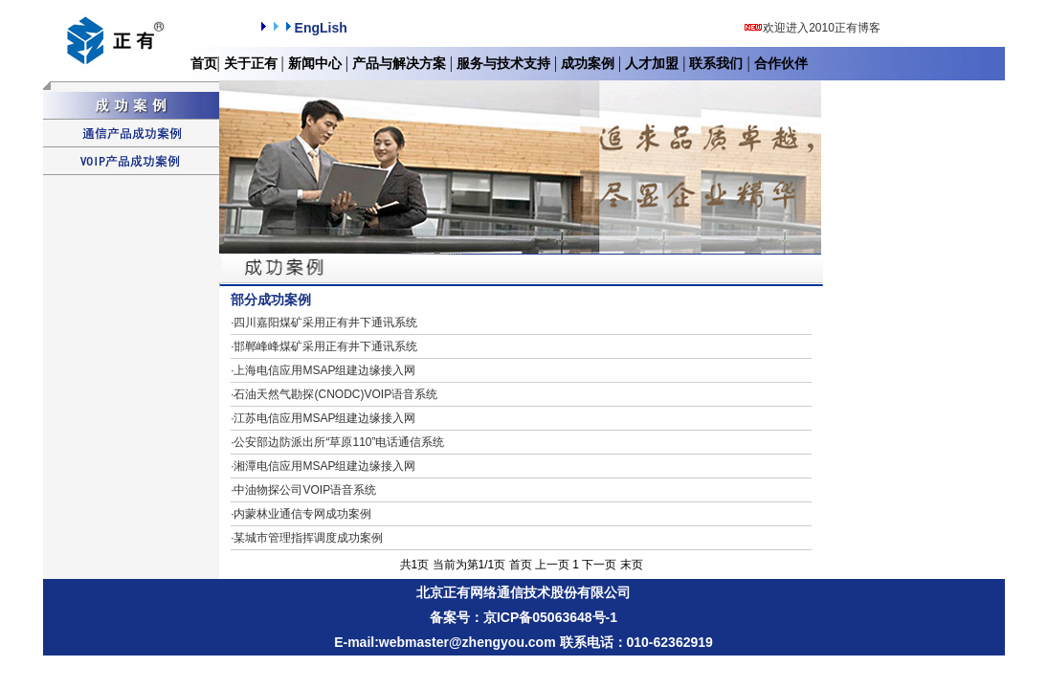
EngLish (302, 27)
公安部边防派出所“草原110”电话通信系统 (337, 442)
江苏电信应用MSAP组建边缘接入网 (323, 418)
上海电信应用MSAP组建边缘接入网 (323, 370)
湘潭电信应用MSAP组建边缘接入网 (323, 466)
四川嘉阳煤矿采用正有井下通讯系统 (324, 322)
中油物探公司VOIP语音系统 (303, 490)
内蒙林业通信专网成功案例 (301, 514)
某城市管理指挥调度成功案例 (307, 538)
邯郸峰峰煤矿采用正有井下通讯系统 (324, 346)
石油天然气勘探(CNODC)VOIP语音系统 (334, 394)
